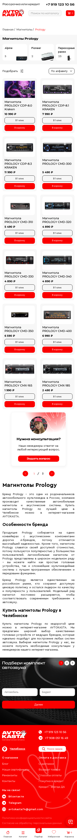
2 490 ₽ (47, 390)
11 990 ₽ (10, 172)
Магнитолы (24, 29)
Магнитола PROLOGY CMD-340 (56, 274)
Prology (40, 29)
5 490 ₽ (47, 172)
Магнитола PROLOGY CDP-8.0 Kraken (18, 105)
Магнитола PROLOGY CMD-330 (19, 274)
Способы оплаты (50, 775)
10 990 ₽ (10, 114)
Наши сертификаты (15, 769)
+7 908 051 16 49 (53, 738)
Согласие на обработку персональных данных (32, 823)
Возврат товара (49, 769)
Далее (38, 704)
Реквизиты (9, 775)
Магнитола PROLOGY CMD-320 (56, 220)
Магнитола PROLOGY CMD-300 (56, 162)
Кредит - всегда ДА (52, 786)
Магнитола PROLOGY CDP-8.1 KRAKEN (55, 105)
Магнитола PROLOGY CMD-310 (19, 220)
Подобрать (12, 71)
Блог (5, 763)
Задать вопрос (38, 458)
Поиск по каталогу (45, 13)
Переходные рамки (66, 50)
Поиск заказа (52, 749)
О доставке (46, 763)
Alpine (9, 48)
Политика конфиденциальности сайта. (27, 817)
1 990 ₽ (9, 390)
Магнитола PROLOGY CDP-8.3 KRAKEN (18, 163)
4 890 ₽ (47, 226)
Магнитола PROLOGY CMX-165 (18, 383)
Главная (8, 29)
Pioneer (36, 48)
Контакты (8, 781)
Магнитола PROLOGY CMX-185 (56, 383)
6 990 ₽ (47, 335)
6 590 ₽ (10, 335)
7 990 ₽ (47, 114)
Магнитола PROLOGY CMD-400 (57, 329)
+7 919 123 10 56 (60, 4)
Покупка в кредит (51, 781)
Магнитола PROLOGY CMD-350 (19, 329)
